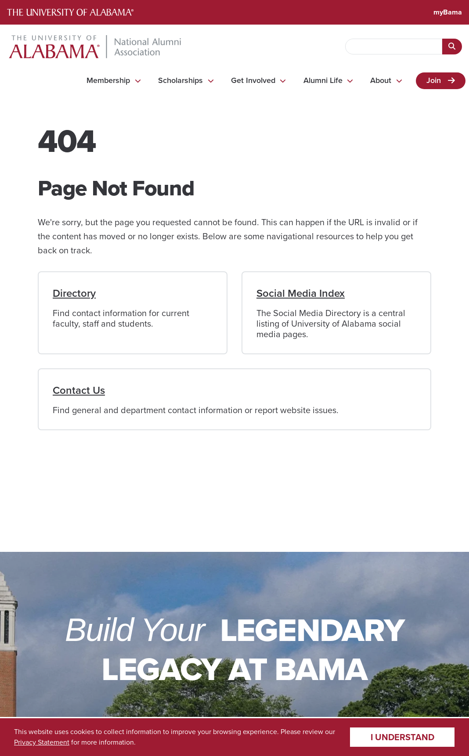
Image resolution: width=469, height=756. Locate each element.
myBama (447, 12)
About (380, 80)
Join (433, 80)
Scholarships (180, 80)
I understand (402, 737)
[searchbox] (393, 46)
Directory (74, 293)
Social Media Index (300, 293)
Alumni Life (323, 80)
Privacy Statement (41, 742)
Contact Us (79, 390)
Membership (108, 80)
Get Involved (253, 80)
